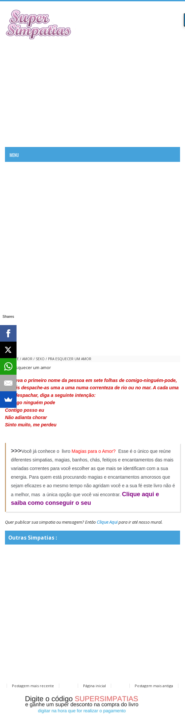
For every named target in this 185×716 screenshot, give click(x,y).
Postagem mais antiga (154, 685)
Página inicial (94, 685)
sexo (40, 359)
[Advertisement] (92, 92)
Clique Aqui (107, 522)
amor (27, 359)
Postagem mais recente (33, 685)
